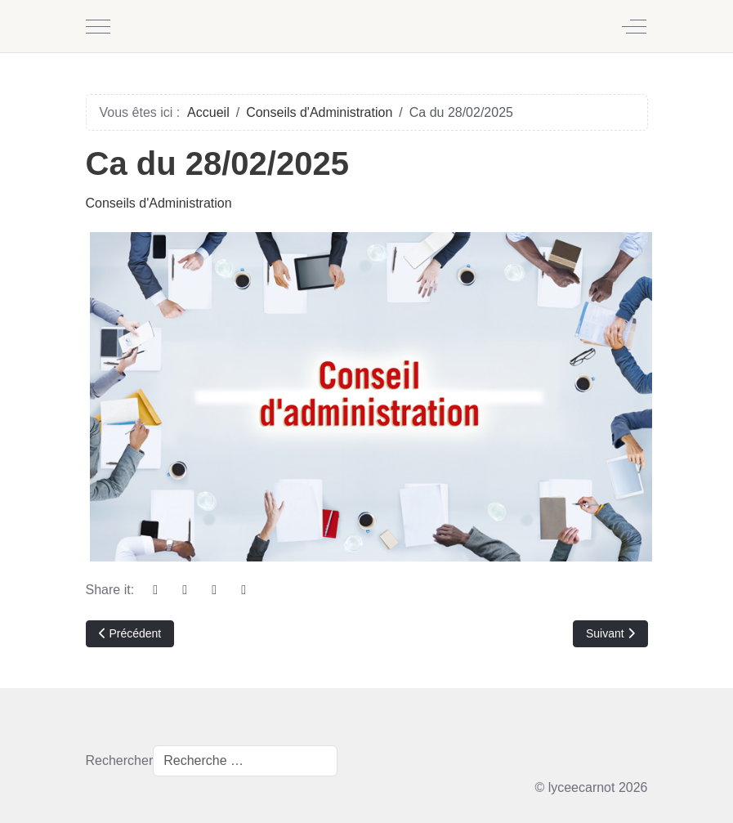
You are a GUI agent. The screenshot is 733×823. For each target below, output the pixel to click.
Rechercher (120, 760)
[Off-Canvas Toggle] (634, 26)
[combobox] (245, 760)
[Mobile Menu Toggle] (98, 26)
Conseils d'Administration (159, 203)
